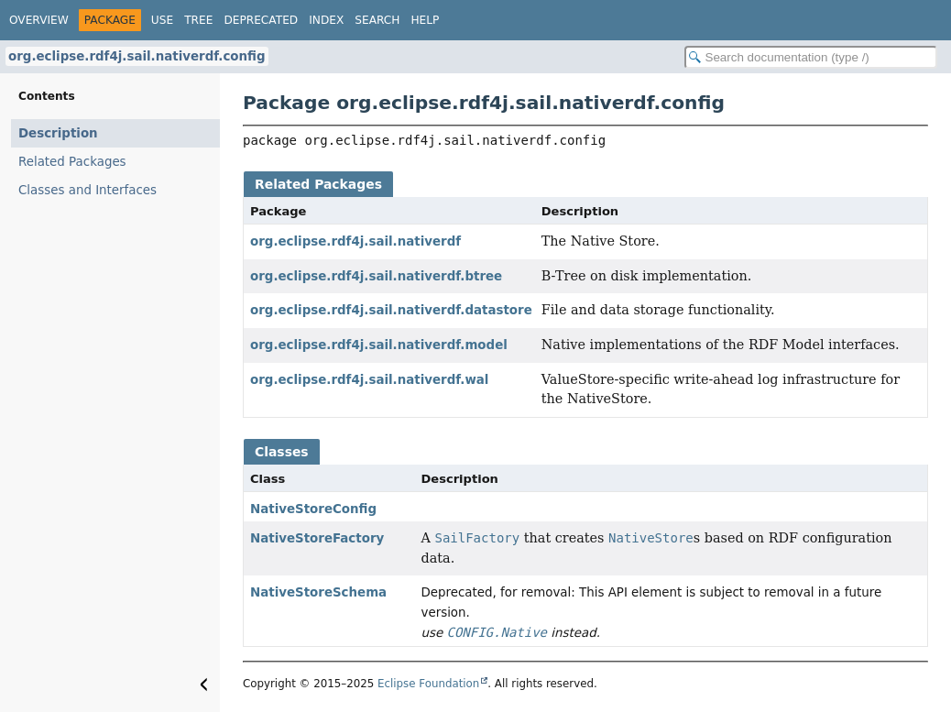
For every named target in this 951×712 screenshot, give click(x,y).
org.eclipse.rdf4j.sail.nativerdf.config (137, 56)
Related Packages (72, 162)
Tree (198, 20)
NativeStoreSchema (318, 592)
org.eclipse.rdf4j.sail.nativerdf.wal (369, 380)
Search (377, 20)
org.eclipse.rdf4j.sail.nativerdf (355, 241)
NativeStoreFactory (317, 538)
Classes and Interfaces (87, 190)
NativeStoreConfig (313, 509)
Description (58, 133)
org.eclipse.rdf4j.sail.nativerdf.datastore (391, 310)
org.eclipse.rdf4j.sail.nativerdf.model (379, 345)
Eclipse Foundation (428, 683)
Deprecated (261, 20)
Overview (39, 20)
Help (424, 20)
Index (326, 20)
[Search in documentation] (810, 57)
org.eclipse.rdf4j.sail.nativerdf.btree (376, 276)
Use (162, 20)
